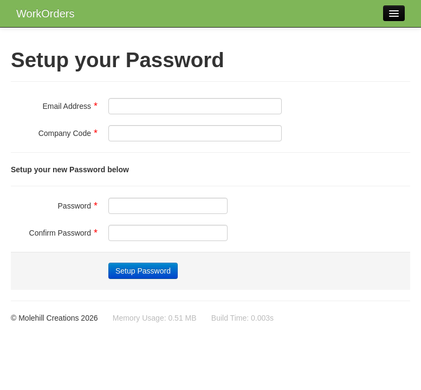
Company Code (68, 133)
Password (78, 205)
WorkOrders (45, 14)
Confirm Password (63, 232)
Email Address (70, 106)
